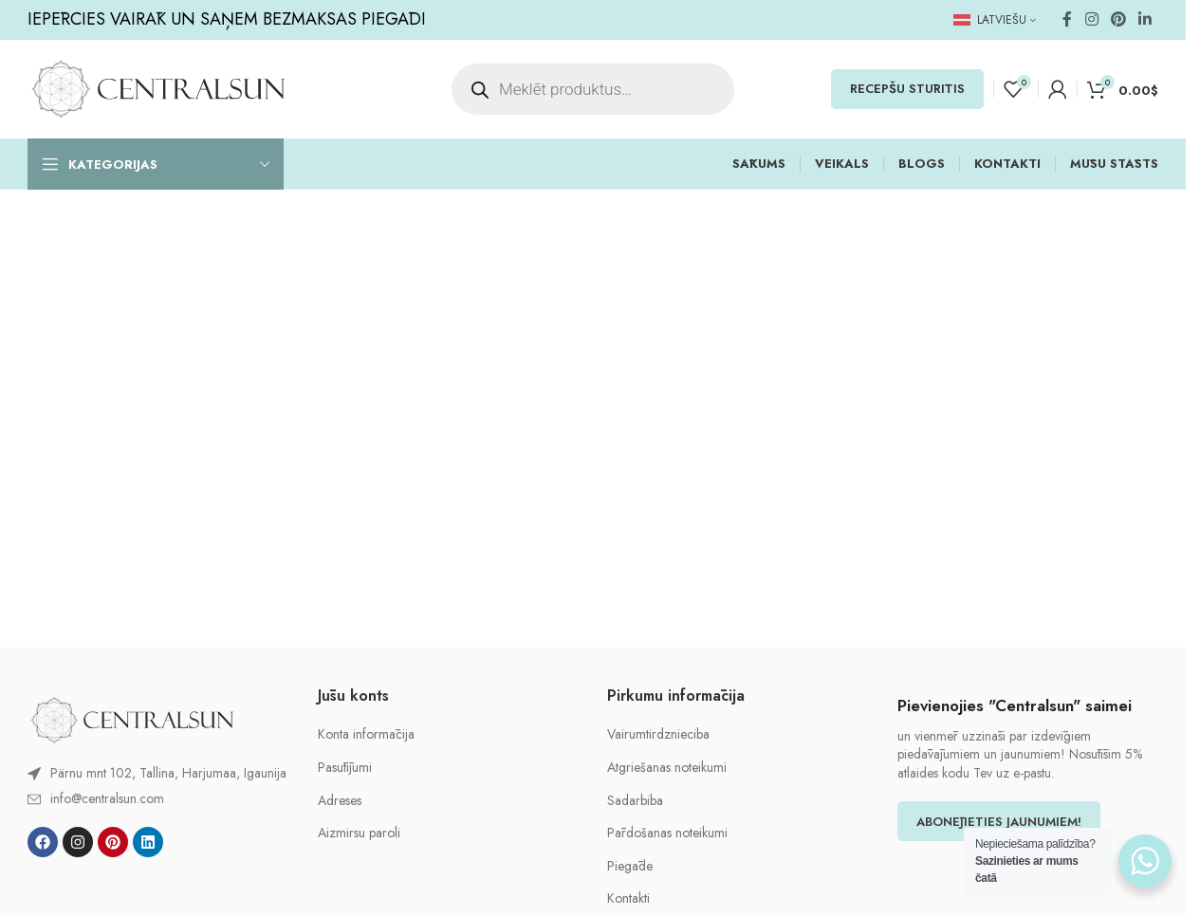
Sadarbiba (635, 801)
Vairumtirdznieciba (658, 734)
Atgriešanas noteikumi (667, 768)
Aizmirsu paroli (359, 833)
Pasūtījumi (345, 768)
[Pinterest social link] (1118, 19)
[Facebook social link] (1067, 19)
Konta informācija (366, 734)
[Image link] (132, 718)
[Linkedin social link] (1145, 19)
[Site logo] (158, 87)
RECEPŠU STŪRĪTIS (907, 89)
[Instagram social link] (1091, 19)
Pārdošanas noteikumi (667, 833)
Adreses (339, 801)
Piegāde (630, 866)
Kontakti (628, 898)
